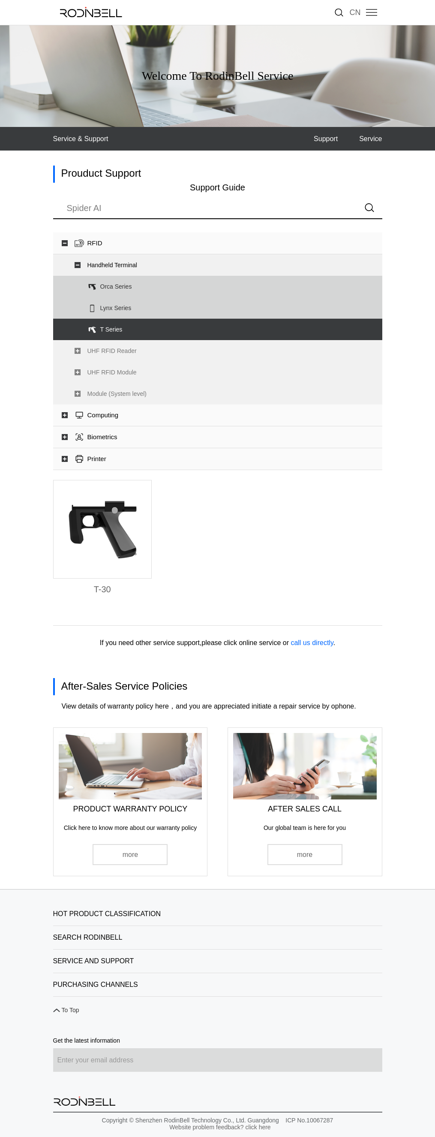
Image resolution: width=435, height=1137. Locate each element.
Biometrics (102, 436)
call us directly (312, 642)
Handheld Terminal (112, 265)
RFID (94, 243)
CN (355, 12)
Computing (103, 415)
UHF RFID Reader (112, 350)
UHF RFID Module (112, 372)
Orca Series (116, 286)
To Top (70, 1010)
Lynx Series (116, 308)
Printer (96, 458)
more (130, 854)
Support (326, 138)
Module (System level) (117, 393)
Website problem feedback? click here (219, 1127)
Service (370, 138)
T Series (111, 329)
